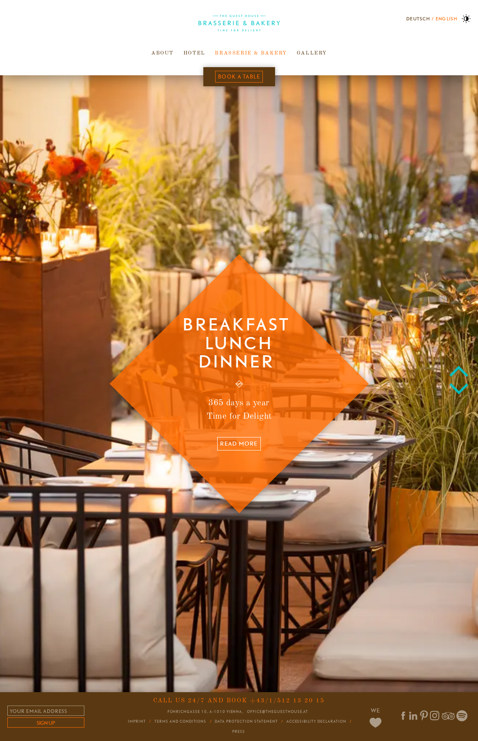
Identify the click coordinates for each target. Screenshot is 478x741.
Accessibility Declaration (316, 721)
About (162, 53)
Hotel (194, 53)
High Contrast (466, 19)
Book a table (239, 76)
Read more (239, 444)
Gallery (312, 53)
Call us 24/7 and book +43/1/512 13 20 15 (239, 700)
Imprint (137, 721)
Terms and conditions (180, 721)
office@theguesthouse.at (277, 711)
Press (238, 732)
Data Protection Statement (246, 721)
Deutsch (418, 19)
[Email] (45, 711)
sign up (46, 723)
